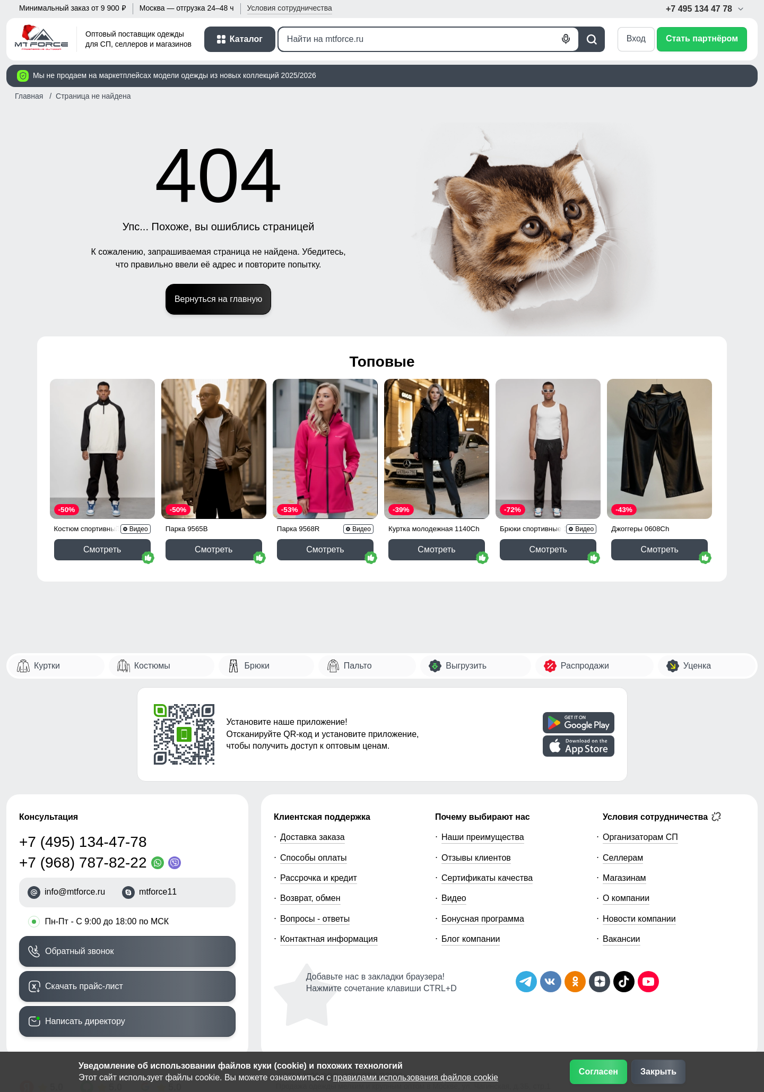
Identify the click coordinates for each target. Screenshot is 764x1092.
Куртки (47, 665)
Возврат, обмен (310, 898)
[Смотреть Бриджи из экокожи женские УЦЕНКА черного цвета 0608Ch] (659, 449)
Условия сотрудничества (662, 816)
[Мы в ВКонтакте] (550, 981)
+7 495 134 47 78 (705, 8)
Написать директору (85, 1021)
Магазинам (624, 877)
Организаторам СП (640, 837)
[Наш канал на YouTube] (648, 981)
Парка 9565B (187, 529)
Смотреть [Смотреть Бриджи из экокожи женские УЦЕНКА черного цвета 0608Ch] (660, 549)
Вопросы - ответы (315, 918)
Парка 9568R (298, 529)
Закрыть (658, 1071)
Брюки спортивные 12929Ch (546, 529)
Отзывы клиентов (476, 857)
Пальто (358, 665)
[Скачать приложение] (578, 722)
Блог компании (470, 938)
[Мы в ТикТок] (624, 981)
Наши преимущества (482, 837)
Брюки (256, 665)
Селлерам (623, 857)
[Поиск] (428, 39)
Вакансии (621, 938)
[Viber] (176, 862)
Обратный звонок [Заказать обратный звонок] (79, 951)
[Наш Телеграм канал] (526, 981)
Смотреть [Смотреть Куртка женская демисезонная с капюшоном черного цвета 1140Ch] (436, 549)
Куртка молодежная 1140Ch (434, 529)
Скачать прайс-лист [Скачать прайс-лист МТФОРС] (84, 986)
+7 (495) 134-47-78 (83, 842)
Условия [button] (289, 8)
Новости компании (639, 918)
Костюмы (152, 665)
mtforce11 (158, 891)
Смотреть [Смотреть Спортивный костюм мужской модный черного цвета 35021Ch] (102, 549)
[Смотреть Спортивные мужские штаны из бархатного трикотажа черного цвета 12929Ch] (548, 449)
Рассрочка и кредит (318, 877)
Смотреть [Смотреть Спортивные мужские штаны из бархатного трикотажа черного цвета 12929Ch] (548, 549)
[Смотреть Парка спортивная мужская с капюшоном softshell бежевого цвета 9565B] (213, 449)
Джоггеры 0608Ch (640, 529)
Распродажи (585, 665)
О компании (626, 898)
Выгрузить (466, 665)
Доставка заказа (312, 837)
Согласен (598, 1071)
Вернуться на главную (218, 299)
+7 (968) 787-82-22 (83, 862)
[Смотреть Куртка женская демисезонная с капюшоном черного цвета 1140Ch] (436, 449)
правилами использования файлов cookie (415, 1077)
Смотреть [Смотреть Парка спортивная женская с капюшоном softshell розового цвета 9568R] (325, 549)
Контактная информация (329, 938)
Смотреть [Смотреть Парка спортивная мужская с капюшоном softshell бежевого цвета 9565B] (213, 549)
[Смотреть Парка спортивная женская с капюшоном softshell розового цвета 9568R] (325, 449)
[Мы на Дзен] (599, 981)
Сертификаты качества (487, 877)
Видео (453, 898)
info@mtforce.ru (75, 891)
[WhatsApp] (159, 862)
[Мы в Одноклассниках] (575, 981)
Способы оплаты (313, 857)
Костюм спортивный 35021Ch (102, 529)
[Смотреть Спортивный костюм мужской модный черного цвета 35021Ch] (102, 449)
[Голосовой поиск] (566, 39)
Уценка (697, 665)
